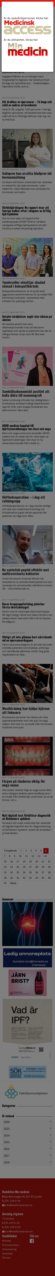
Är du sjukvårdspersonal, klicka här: (27, 25)
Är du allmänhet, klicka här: (27, 47)
